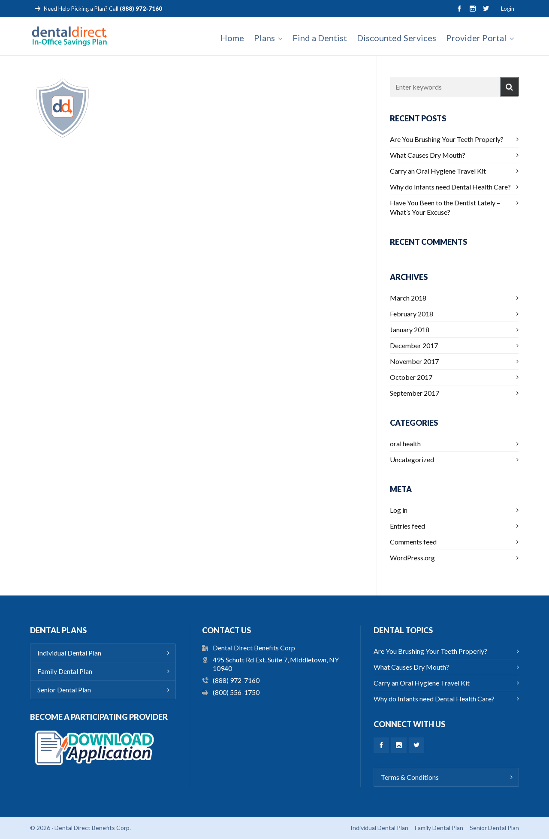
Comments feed (413, 542)
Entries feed (407, 526)
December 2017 (414, 345)
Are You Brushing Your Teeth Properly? (447, 139)
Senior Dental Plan (64, 690)
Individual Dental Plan (69, 653)
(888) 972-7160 (236, 680)
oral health (405, 443)
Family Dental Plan (64, 671)
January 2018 (409, 329)
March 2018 (408, 298)
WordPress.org (412, 557)
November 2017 (414, 361)
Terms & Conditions (410, 777)
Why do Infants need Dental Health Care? (450, 187)
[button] (509, 86)
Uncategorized (412, 459)
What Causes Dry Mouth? (427, 155)
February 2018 (411, 314)
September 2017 (414, 393)
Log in (398, 510)
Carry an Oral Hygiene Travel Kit (438, 171)
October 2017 (411, 377)
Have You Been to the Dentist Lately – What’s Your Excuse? (445, 207)
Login (507, 8)
